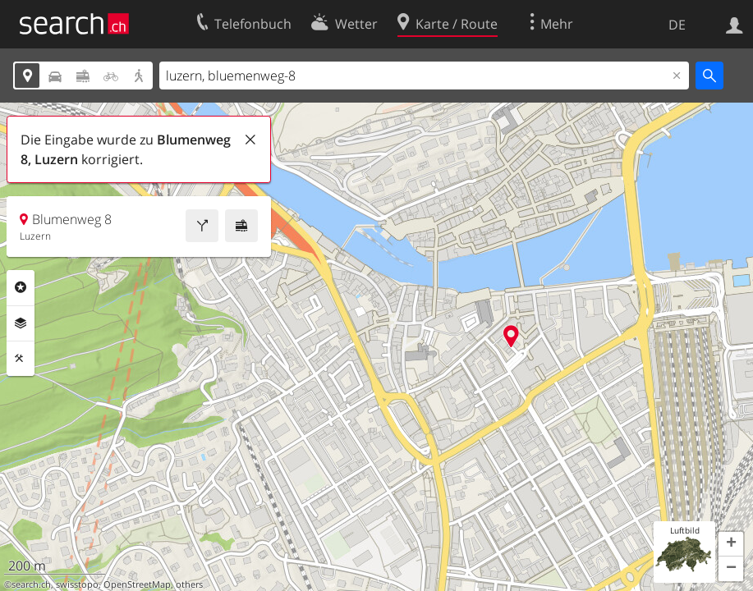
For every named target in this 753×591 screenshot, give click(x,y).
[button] (731, 544)
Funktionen (20, 358)
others (189, 584)
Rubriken (20, 287)
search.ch (31, 584)
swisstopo (77, 584)
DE (677, 25)
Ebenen (20, 323)
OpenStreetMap (137, 584)
